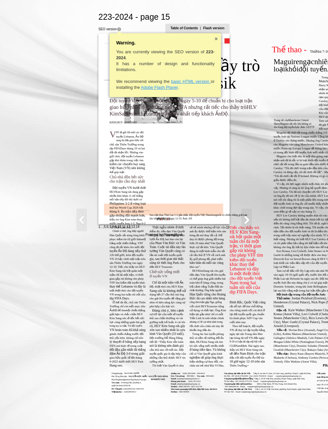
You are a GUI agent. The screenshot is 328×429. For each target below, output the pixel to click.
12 (64, 414)
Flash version (278, 28)
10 (55, 414)
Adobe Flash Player (94, 87)
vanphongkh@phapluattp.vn (196, 386)
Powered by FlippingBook (163, 422)
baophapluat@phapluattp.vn (124, 379)
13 (69, 414)
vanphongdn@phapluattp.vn (209, 381)
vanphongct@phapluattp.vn (189, 392)
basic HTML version (126, 81)
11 (59, 414)
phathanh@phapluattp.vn (124, 384)
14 (73, 414)
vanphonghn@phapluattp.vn (224, 376)
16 (292, 414)
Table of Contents (248, 28)
